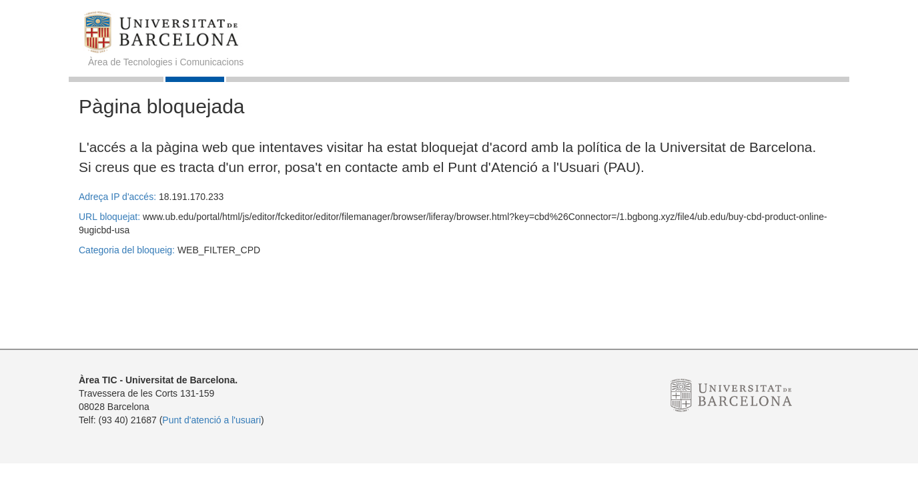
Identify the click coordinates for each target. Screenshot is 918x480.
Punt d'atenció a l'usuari (211, 420)
